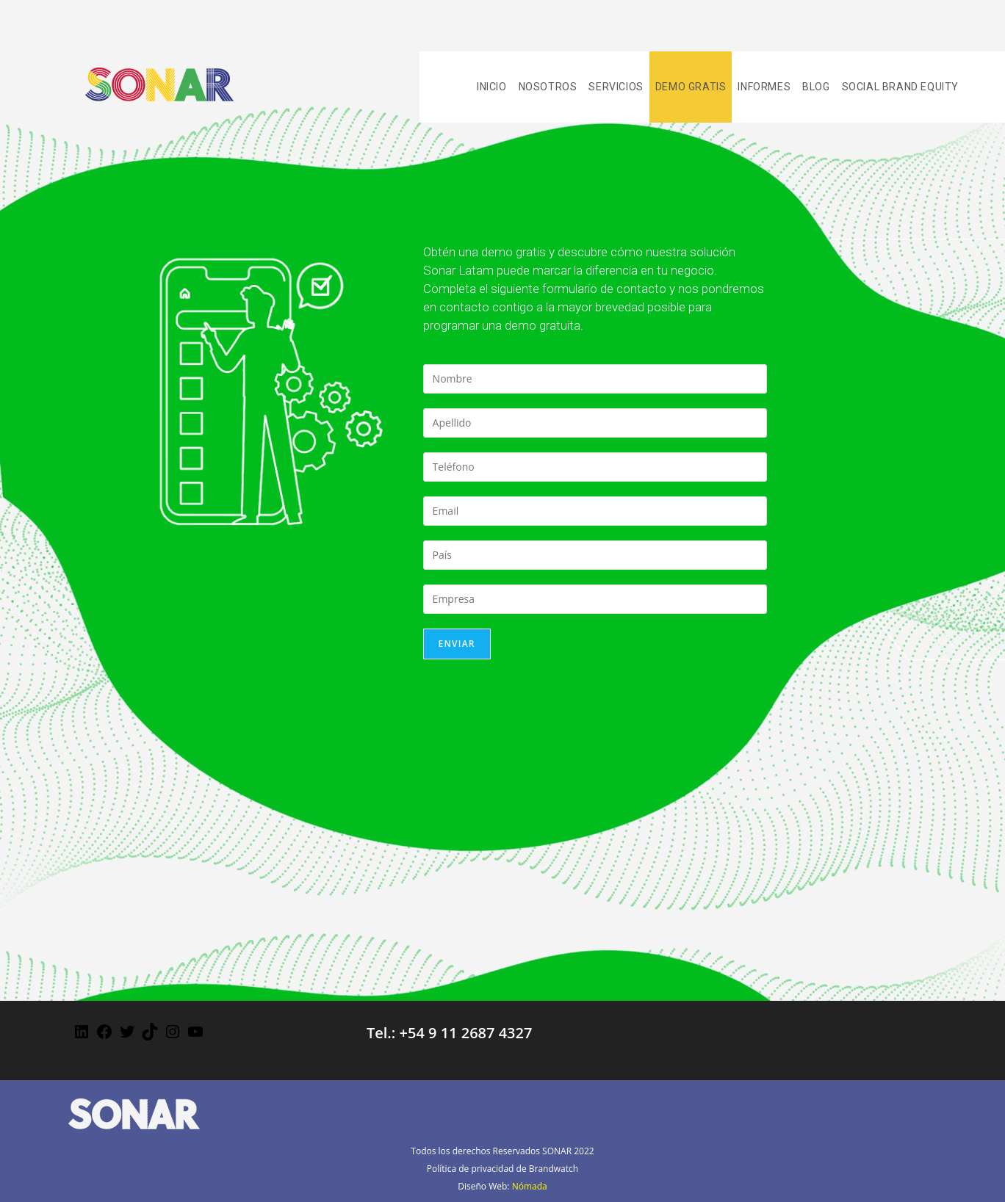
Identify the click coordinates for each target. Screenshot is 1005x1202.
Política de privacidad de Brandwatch (502, 1168)
